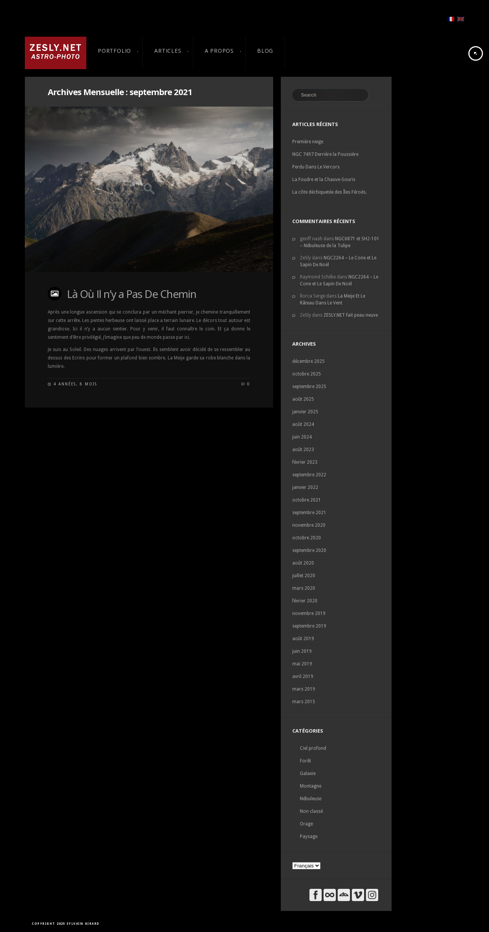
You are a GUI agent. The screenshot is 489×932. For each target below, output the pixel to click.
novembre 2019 (308, 613)
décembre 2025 (308, 361)
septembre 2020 (309, 550)
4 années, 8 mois (75, 384)
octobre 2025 (306, 374)
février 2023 (304, 462)
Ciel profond (313, 748)
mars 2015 (303, 701)
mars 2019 (303, 689)
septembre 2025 (309, 386)
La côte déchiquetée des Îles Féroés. (329, 192)
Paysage (308, 836)
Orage (306, 824)
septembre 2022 (309, 474)
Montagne (310, 786)
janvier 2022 (305, 487)
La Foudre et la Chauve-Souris (323, 179)
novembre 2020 (308, 525)
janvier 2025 (305, 411)
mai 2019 (302, 664)
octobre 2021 (306, 500)
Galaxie (308, 773)
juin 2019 (302, 651)
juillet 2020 (303, 575)
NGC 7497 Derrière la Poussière (325, 154)
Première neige (307, 141)
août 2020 (303, 563)
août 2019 (303, 638)
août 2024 (303, 424)
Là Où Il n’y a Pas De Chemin (131, 293)
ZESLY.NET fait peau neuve (351, 315)
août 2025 (303, 399)
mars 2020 (303, 588)
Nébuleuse (310, 798)
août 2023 (303, 449)
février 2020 (304, 601)
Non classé (311, 811)
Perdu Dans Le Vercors (316, 167)
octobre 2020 (306, 537)
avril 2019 (302, 676)
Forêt (305, 761)
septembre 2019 (309, 626)
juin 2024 (302, 437)
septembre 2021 (309, 512)
